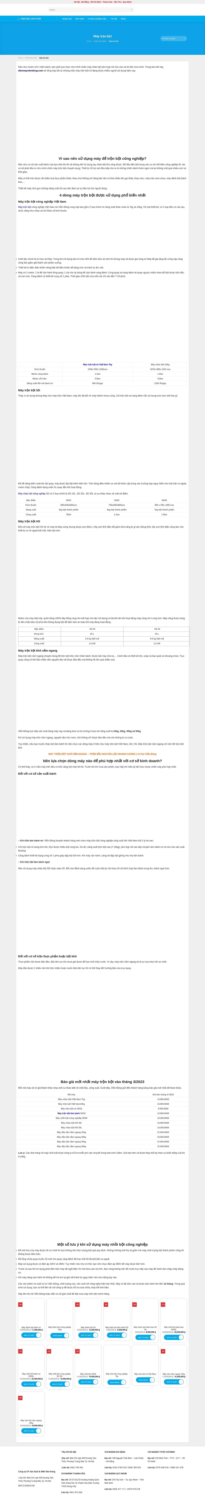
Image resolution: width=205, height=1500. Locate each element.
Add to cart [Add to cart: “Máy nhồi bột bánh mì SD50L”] (29, 1384)
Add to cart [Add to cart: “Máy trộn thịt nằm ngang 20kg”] (29, 1431)
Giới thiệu (79, 19)
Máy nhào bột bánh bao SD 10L (145, 1328)
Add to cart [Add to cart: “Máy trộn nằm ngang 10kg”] (172, 1382)
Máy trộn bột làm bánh (69, 1113)
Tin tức (114, 19)
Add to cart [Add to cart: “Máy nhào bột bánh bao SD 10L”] (143, 1337)
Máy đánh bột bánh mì (31, 1327)
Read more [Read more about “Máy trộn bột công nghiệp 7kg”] (114, 1382)
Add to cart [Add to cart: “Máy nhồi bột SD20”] (86, 1382)
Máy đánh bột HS (88, 1327)
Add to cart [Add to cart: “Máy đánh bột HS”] (86, 1335)
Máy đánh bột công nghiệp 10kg (59, 1328)
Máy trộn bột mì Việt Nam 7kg (97, 364)
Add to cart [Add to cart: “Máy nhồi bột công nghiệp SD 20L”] (58, 1384)
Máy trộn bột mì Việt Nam (145, 1374)
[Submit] (131, 10)
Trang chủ (67, 19)
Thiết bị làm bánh (100, 41)
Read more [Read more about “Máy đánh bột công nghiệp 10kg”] (57, 1336)
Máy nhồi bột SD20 (88, 1374)
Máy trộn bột (24, 207)
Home (89, 41)
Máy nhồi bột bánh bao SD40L (174, 1328)
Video (123, 19)
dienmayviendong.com (30, 70)
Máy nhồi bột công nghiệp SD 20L (60, 1375)
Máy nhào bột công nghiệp (31, 493)
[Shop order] (173, 38)
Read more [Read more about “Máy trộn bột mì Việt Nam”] (143, 1380)
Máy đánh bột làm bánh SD (116, 1327)
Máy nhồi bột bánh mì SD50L (31, 1375)
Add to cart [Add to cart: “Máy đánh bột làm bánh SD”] (115, 1335)
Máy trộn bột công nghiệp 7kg (117, 1375)
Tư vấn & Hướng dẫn (97, 19)
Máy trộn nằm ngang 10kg (174, 1374)
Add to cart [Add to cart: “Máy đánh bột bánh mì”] (29, 1335)
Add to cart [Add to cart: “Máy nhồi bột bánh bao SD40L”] (172, 1337)
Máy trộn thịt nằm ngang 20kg (31, 1421)
